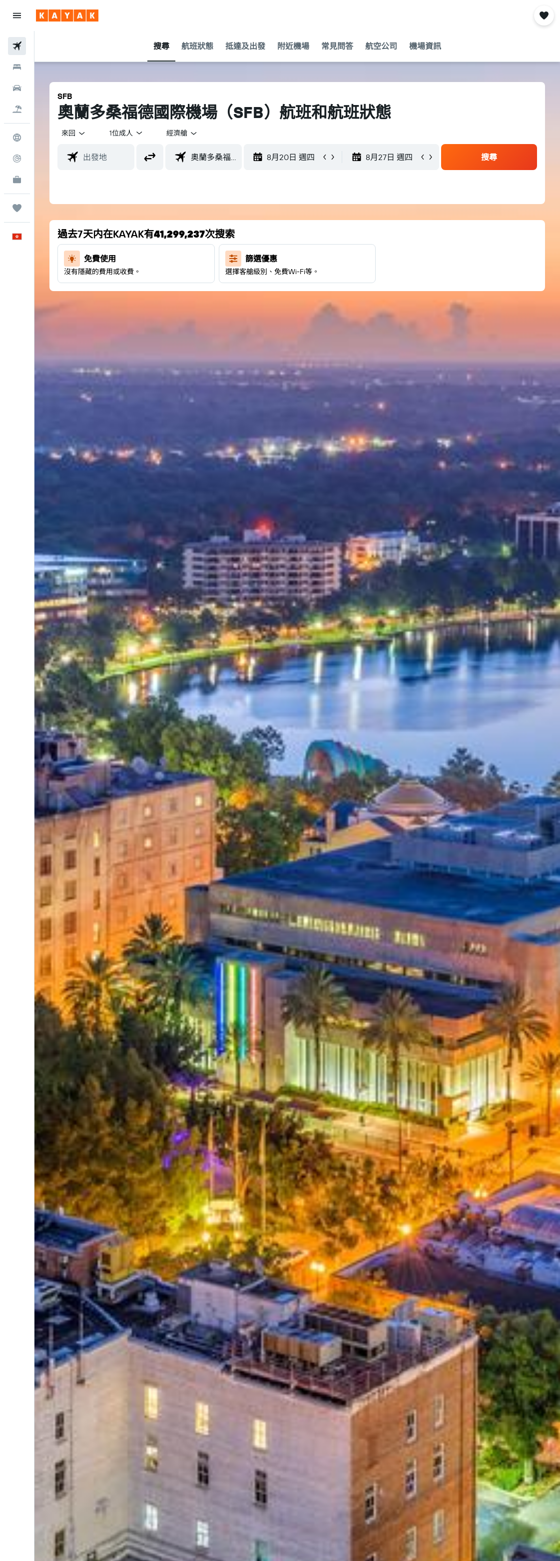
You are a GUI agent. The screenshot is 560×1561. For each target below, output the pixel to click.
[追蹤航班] (17, 159)
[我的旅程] (17, 208)
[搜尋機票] (17, 46)
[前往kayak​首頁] (67, 16)
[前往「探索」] (17, 138)
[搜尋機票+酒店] (17, 109)
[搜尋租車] (17, 88)
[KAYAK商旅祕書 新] (17, 180)
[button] (17, 16)
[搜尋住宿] (17, 67)
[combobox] (182, 133)
